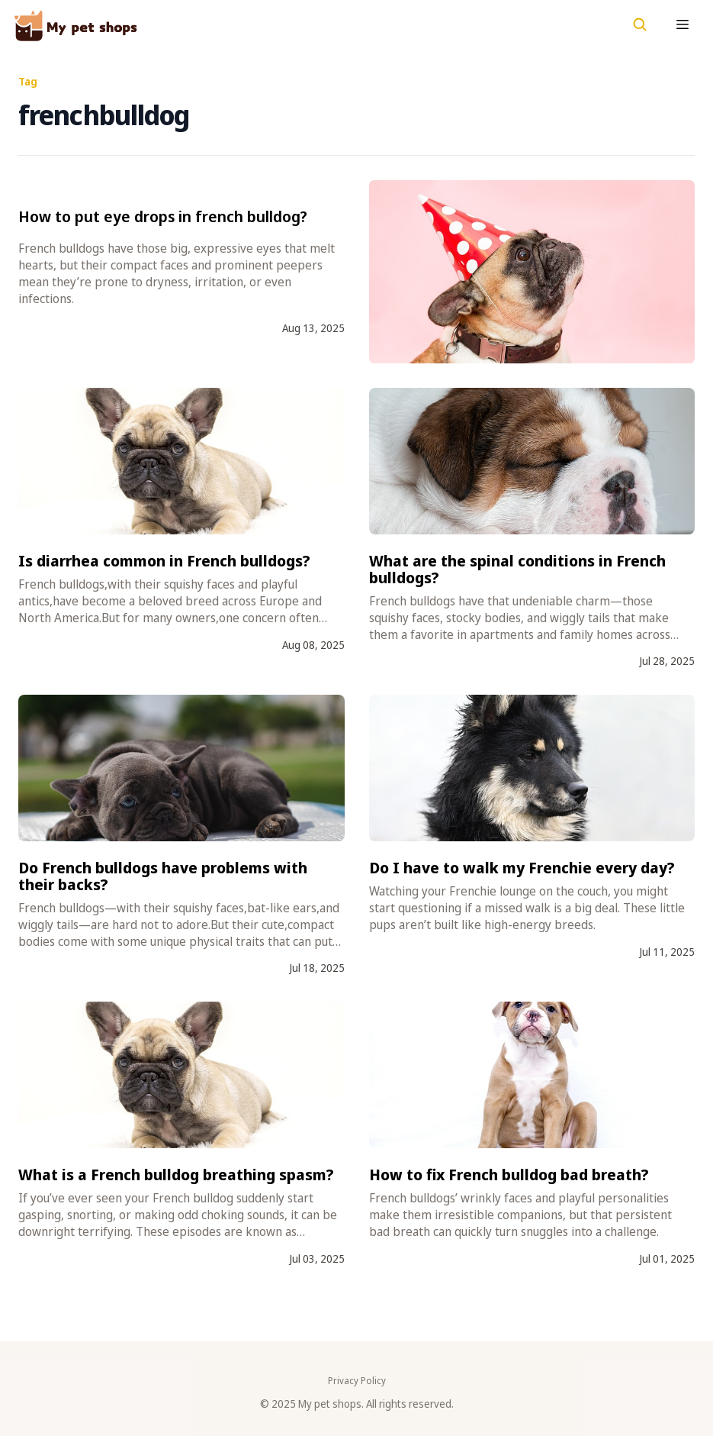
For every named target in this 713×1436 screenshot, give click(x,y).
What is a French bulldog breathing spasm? (176, 1174)
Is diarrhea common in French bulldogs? (164, 560)
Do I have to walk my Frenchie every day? (522, 867)
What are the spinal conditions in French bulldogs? (517, 569)
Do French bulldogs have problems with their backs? (162, 876)
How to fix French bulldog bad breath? (509, 1174)
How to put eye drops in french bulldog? (162, 216)
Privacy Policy (357, 1381)
